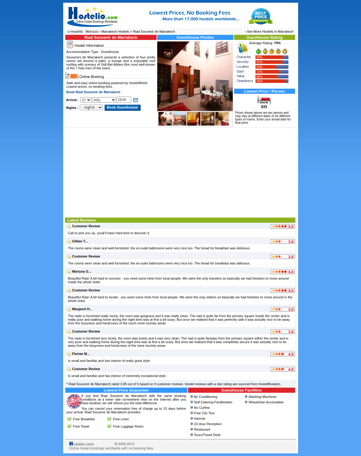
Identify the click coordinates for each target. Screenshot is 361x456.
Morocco (92, 31)
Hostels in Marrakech (277, 31)
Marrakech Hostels (115, 31)
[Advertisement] (181, 172)
